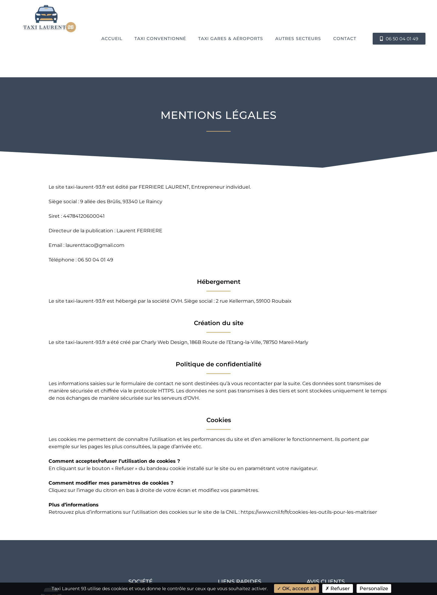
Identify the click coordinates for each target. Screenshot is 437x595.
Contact (344, 38)
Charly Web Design (164, 342)
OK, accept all (296, 588)
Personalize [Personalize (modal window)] (374, 588)
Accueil (111, 38)
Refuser (337, 588)
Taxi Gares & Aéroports (230, 38)
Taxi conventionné (160, 38)
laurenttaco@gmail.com (95, 245)
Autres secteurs (298, 38)
